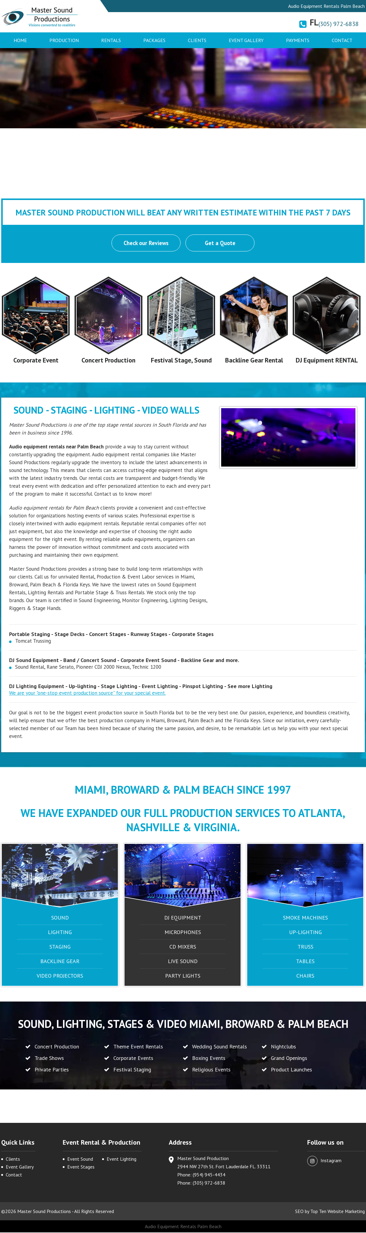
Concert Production (109, 360)
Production (64, 40)
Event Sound (80, 1159)
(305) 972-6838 (338, 24)
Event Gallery (246, 40)
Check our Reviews (145, 243)
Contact (342, 40)
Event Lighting (121, 1159)
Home (20, 40)
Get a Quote (220, 243)
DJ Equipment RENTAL (326, 360)
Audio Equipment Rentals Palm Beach (183, 1227)
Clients (197, 40)
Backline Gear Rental (254, 360)
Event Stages (81, 1167)
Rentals (111, 40)
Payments (297, 40)
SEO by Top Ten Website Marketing (330, 1212)
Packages (154, 40)
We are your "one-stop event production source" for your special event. (87, 693)
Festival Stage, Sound (181, 360)
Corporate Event (35, 360)
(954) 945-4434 (209, 1175)
